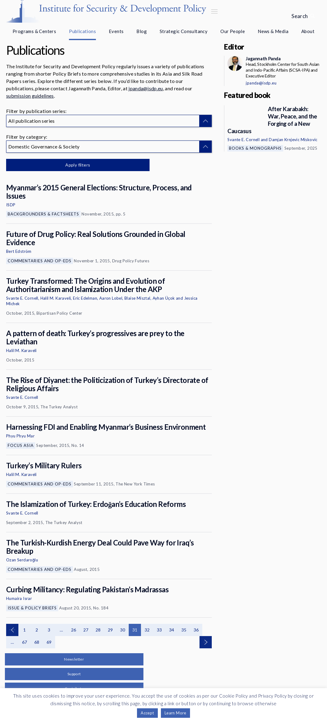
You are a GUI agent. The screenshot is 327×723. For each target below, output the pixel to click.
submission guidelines (30, 96)
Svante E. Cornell (22, 298)
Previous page (12, 630)
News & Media (273, 31)
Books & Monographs (255, 148)
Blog (141, 31)
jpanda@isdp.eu (145, 88)
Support (74, 674)
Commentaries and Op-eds (39, 260)
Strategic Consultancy (183, 31)
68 (37, 642)
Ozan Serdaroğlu (22, 559)
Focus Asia (21, 445)
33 (159, 629)
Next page (206, 642)
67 (24, 642)
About (307, 31)
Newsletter (74, 659)
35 (184, 629)
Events (116, 31)
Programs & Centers (34, 31)
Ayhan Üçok (164, 298)
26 (73, 629)
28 (98, 629)
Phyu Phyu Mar (20, 435)
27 (86, 629)
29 (110, 629)
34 (171, 629)
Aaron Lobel (110, 298)
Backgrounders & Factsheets (43, 214)
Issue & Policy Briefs (32, 607)
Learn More (175, 712)
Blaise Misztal (137, 298)
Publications (82, 31)
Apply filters (70, 164)
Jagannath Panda (263, 58)
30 (122, 629)
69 (49, 642)
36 (196, 629)
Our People (232, 31)
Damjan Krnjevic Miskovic (293, 139)
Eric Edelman (85, 298)
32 (147, 629)
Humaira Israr (19, 598)
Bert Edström (19, 251)
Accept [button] (147, 712)
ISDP (11, 204)
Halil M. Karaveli (55, 298)
